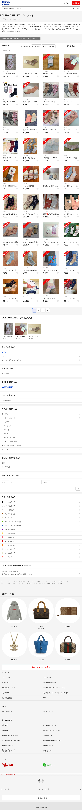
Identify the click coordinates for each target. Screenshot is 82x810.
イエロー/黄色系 (41, 533)
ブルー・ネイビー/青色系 (41, 526)
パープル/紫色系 (41, 529)
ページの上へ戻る (41, 798)
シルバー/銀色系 (41, 549)
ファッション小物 (41, 437)
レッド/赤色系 (41, 541)
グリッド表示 (48, 46)
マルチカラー (41, 557)
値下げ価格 (41, 373)
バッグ (41, 433)
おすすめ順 (36, 46)
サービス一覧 (5, 789)
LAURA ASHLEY (41, 387)
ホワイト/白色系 (41, 506)
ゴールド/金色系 (41, 553)
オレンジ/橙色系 (41, 545)
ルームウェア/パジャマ (41, 441)
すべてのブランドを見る (41, 667)
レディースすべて (41, 418)
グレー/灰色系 (41, 510)
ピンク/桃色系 (41, 537)
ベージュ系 (41, 518)
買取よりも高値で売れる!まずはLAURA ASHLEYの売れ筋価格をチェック (41, 573)
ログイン (67, 3)
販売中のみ (25, 46)
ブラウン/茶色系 (41, 514)
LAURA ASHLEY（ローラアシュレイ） (15, 38)
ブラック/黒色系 (41, 502)
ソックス (35, 38)
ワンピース (41, 426)
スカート (41, 430)
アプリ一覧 (45, 789)
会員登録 (76, 3)
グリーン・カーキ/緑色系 (41, 522)
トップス (41, 422)
